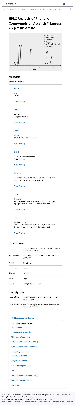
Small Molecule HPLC (19, 356)
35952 (16, 131)
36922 (16, 109)
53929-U (17, 173)
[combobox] (37, 9)
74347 (16, 218)
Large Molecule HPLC (19, 361)
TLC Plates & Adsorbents (20, 337)
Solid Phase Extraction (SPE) (21, 380)
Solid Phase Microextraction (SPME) (24, 342)
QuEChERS (15, 385)
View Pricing (19, 101)
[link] (7, 402)
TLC (12, 370)
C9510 (16, 88)
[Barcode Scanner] (63, 3)
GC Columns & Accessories (21, 332)
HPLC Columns (16, 327)
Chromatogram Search (22, 318)
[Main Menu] (3, 3)
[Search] (70, 9)
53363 (16, 194)
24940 (16, 152)
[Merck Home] (11, 3)
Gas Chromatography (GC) (21, 366)
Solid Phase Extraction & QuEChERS (24, 347)
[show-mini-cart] (70, 3)
